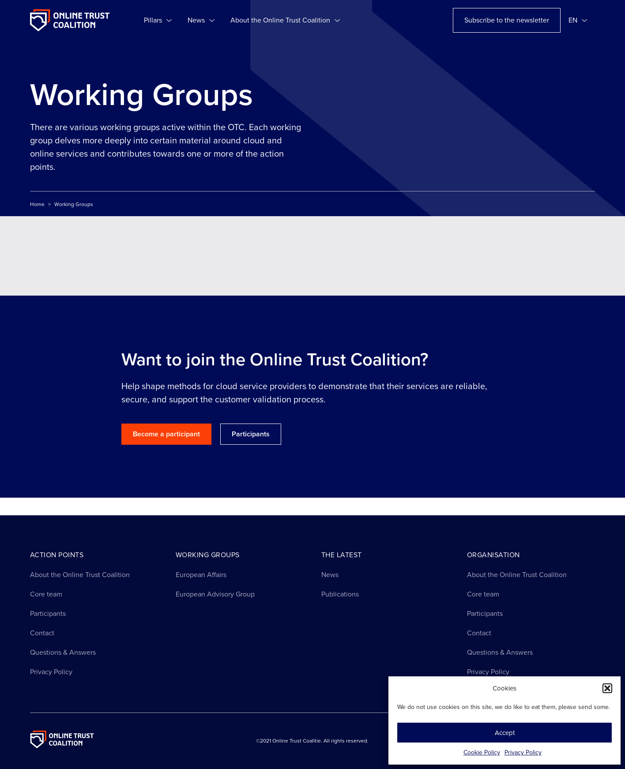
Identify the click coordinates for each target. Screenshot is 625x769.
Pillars (158, 20)
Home (37, 204)
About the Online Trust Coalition (285, 20)
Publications (340, 594)
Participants (48, 613)
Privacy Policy (523, 752)
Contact (42, 633)
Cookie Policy (481, 752)
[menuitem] (578, 20)
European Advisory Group (215, 594)
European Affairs (201, 575)
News (201, 20)
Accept (505, 733)
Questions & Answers (63, 652)
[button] (607, 688)
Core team (46, 594)
